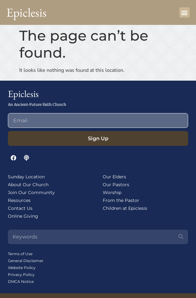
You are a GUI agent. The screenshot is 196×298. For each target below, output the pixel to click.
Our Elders (114, 177)
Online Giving (23, 216)
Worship (112, 192)
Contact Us (20, 208)
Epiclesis (26, 12)
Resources (19, 200)
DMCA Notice (21, 281)
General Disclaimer (25, 260)
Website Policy (22, 267)
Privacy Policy (21, 274)
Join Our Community (31, 192)
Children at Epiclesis (125, 208)
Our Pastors (116, 184)
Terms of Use (20, 253)
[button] (184, 12)
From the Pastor (121, 200)
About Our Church (28, 184)
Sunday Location (26, 177)
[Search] (181, 237)
